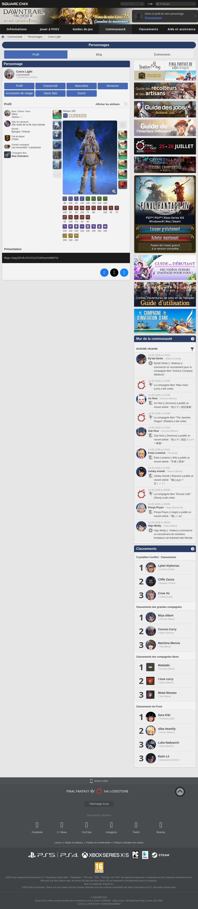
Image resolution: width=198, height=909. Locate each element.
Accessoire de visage (19, 93)
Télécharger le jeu (99, 803)
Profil (36, 54)
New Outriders (20, 156)
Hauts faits (50, 93)
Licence (57, 843)
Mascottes (81, 85)
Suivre (82, 93)
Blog (99, 54)
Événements (162, 54)
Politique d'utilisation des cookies (128, 843)
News (64, 832)
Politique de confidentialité (98, 843)
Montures (113, 85)
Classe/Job (50, 85)
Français (165, 4)
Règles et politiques (74, 843)
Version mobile (101, 781)
